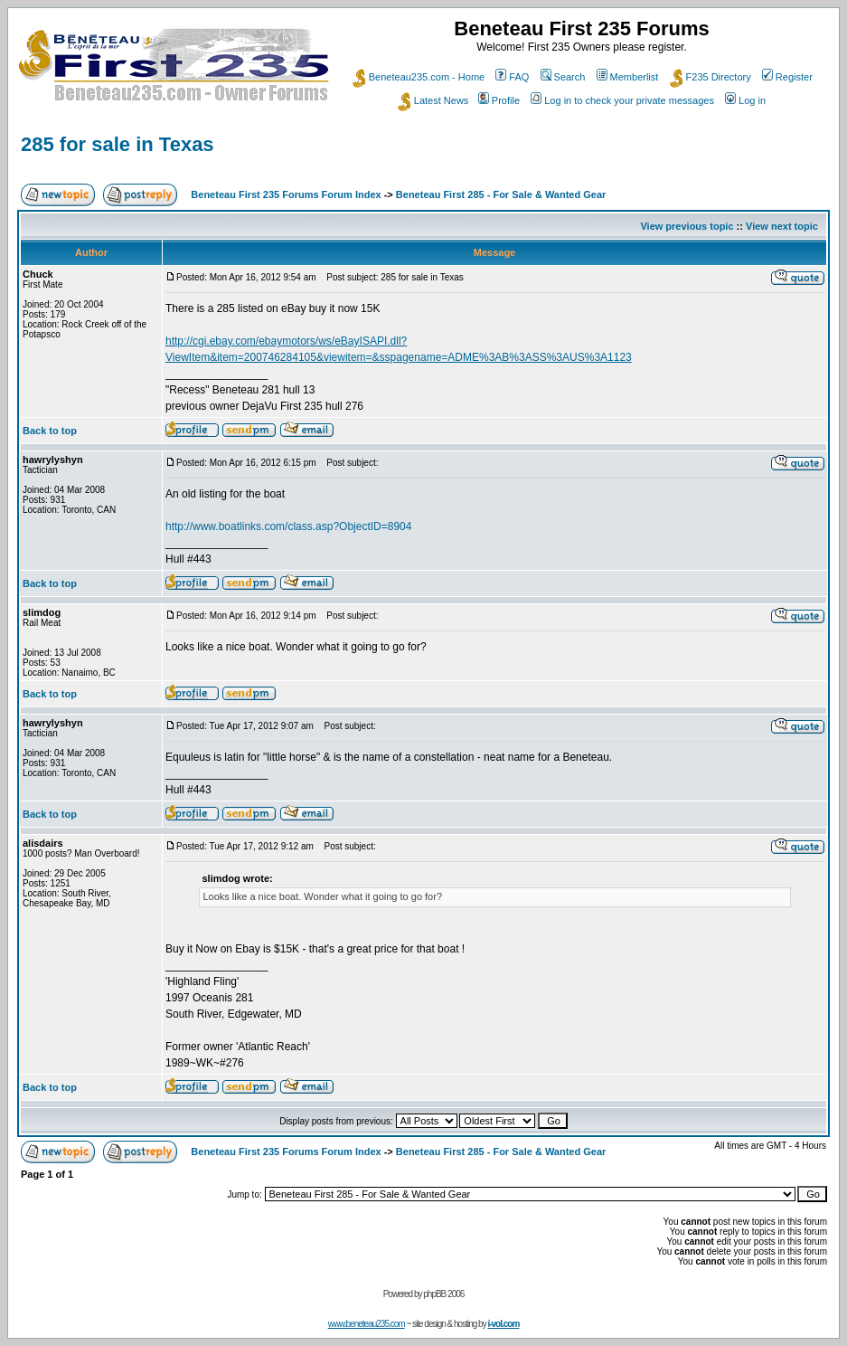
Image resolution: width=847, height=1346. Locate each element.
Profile (499, 100)
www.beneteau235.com (366, 1324)
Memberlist (628, 76)
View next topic (782, 226)
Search (563, 76)
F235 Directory (710, 76)
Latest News (433, 100)
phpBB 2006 (443, 1294)
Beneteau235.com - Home (419, 76)
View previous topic (686, 226)
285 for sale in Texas (117, 144)
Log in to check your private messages (622, 100)
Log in (745, 100)
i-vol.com (503, 1324)
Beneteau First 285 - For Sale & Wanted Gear (501, 194)
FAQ (512, 76)
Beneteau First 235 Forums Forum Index (286, 194)
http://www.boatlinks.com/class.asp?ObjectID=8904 (288, 526)
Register (787, 76)
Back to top (50, 430)
